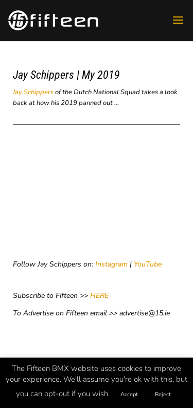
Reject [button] (163, 394)
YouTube (148, 264)
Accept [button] (129, 394)
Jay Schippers (33, 92)
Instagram (111, 264)
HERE (99, 295)
